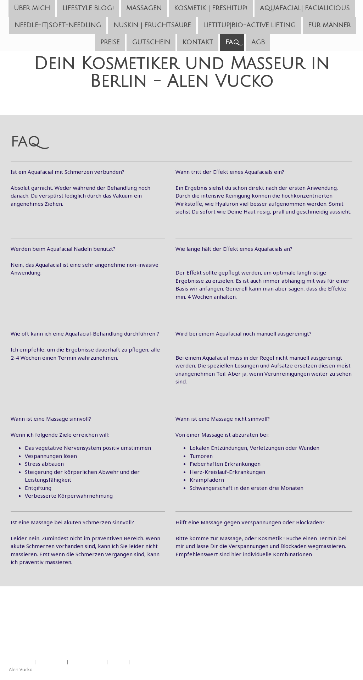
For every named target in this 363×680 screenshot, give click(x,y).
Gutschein (151, 43)
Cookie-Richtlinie (88, 661)
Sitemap (119, 661)
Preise (109, 43)
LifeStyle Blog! (88, 8)
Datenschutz (51, 661)
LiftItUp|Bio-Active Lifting (249, 25)
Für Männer (329, 25)
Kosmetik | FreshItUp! (210, 8)
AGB (258, 43)
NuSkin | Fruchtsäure (152, 25)
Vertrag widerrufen (159, 661)
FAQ (232, 43)
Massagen (144, 8)
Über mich (32, 8)
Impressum (21, 661)
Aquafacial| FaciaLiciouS (305, 8)
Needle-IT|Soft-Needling (58, 25)
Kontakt (198, 43)
